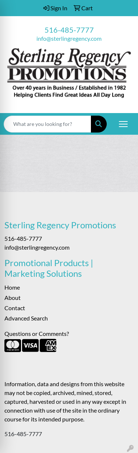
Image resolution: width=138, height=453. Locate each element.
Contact (14, 307)
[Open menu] (123, 124)
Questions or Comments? (36, 333)
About (12, 297)
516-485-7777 (69, 29)
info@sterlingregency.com (69, 38)
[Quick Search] (47, 124)
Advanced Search (26, 318)
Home (12, 287)
